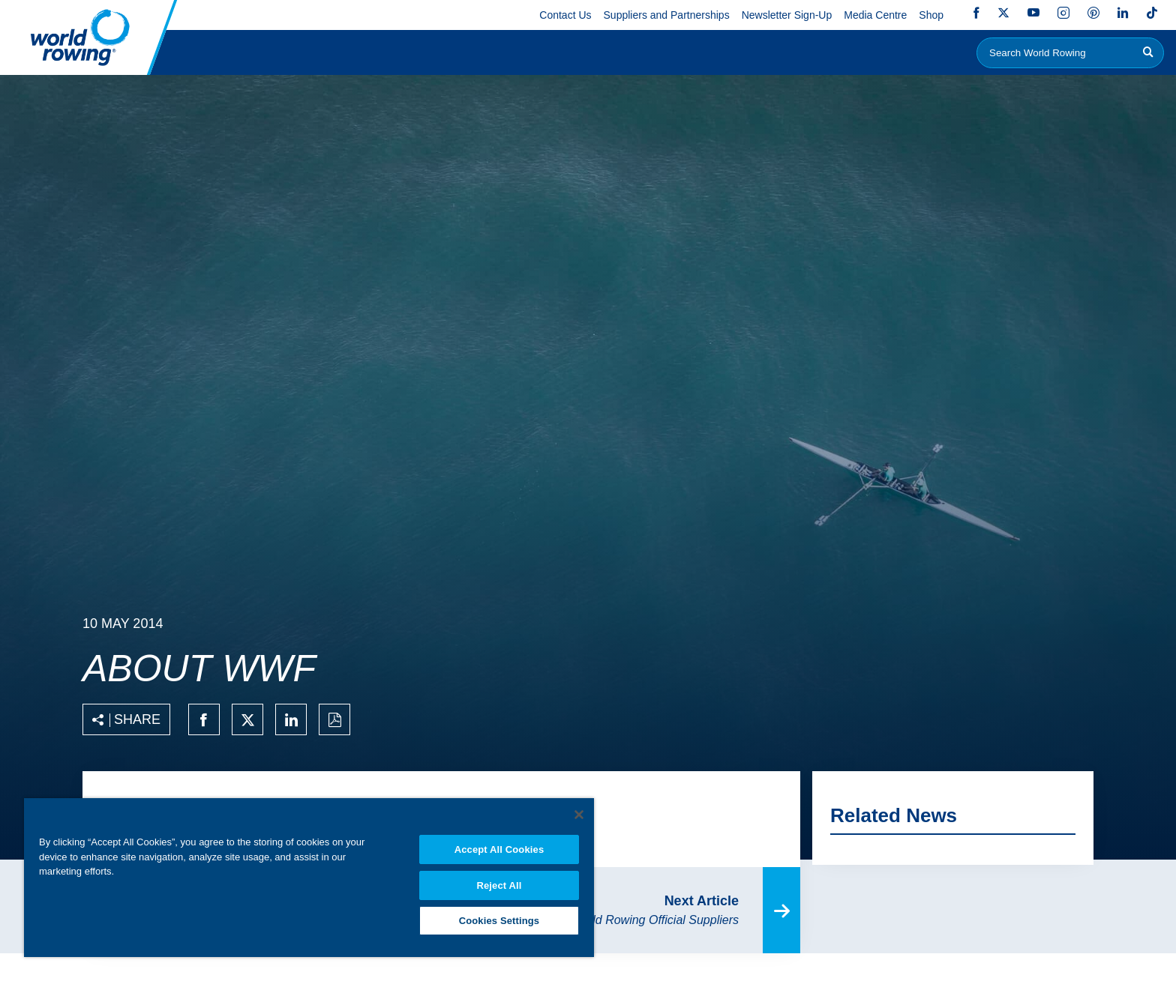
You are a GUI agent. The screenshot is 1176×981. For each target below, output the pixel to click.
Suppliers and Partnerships (667, 15)
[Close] (579, 810)
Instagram (1064, 13)
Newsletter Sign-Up (787, 15)
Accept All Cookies (499, 845)
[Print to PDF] (334, 719)
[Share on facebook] (204, 719)
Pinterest (1094, 13)
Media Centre (875, 15)
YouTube (1034, 13)
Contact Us (565, 15)
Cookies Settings (499, 918)
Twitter (1004, 13)
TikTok (1152, 13)
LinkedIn (1123, 13)
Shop (931, 15)
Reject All (498, 881)
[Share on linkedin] (291, 719)
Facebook (977, 13)
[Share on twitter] (247, 719)
